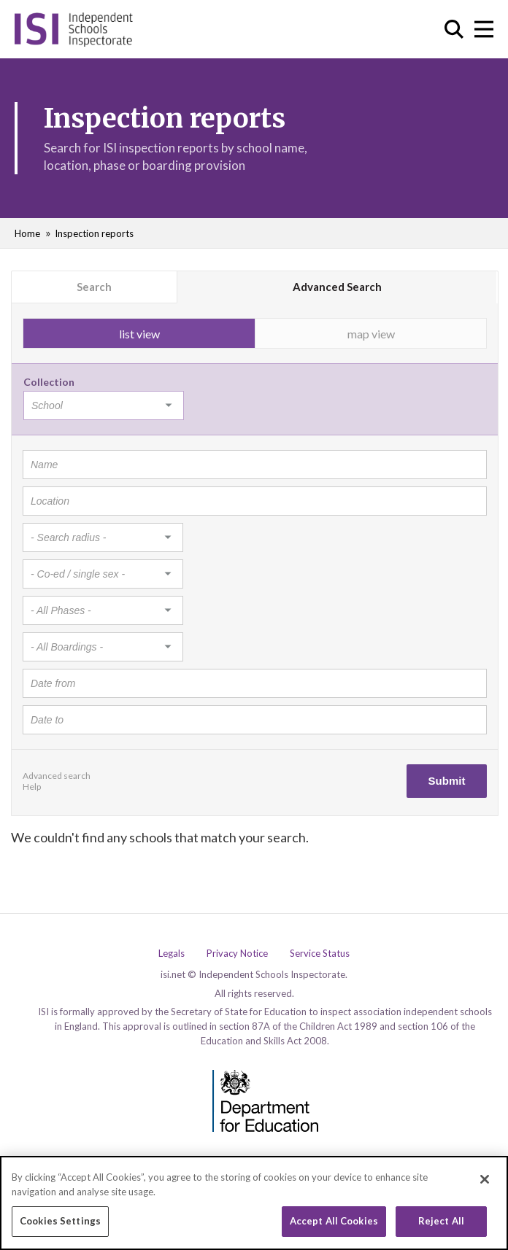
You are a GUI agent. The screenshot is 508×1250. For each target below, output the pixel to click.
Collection (48, 382)
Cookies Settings (60, 1222)
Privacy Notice (237, 953)
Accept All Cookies (334, 1222)
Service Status (320, 953)
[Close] (485, 1181)
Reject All (441, 1222)
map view (371, 334)
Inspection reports (94, 233)
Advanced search (57, 775)
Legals (171, 953)
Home (27, 233)
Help (32, 786)
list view (139, 334)
